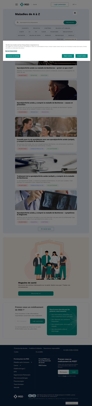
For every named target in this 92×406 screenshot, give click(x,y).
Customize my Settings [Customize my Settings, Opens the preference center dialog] (13, 56)
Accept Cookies (81, 56)
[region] (46, 51)
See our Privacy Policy (11, 51)
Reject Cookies (68, 56)
